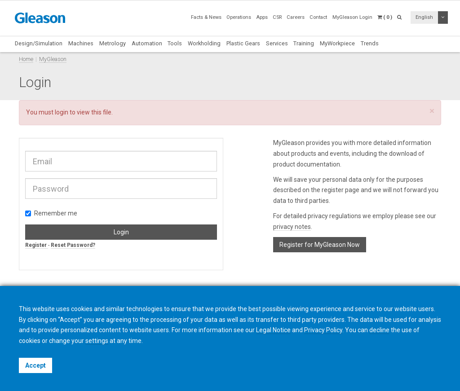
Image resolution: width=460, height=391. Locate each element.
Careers (296, 17)
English (424, 17)
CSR (277, 17)
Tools (175, 43)
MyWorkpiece (337, 43)
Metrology (112, 43)
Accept (35, 365)
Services (277, 43)
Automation (147, 43)
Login (121, 232)
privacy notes (292, 226)
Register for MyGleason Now (319, 244)
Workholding (204, 43)
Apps (262, 17)
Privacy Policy (323, 330)
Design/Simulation (38, 43)
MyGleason (52, 59)
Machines (80, 43)
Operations (238, 17)
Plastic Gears (243, 43)
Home (26, 59)
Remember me (51, 213)
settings (96, 340)
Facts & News (206, 17)
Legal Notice (273, 330)
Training (303, 43)
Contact (318, 17)
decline (379, 330)
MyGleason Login (352, 17)
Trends (370, 43)
